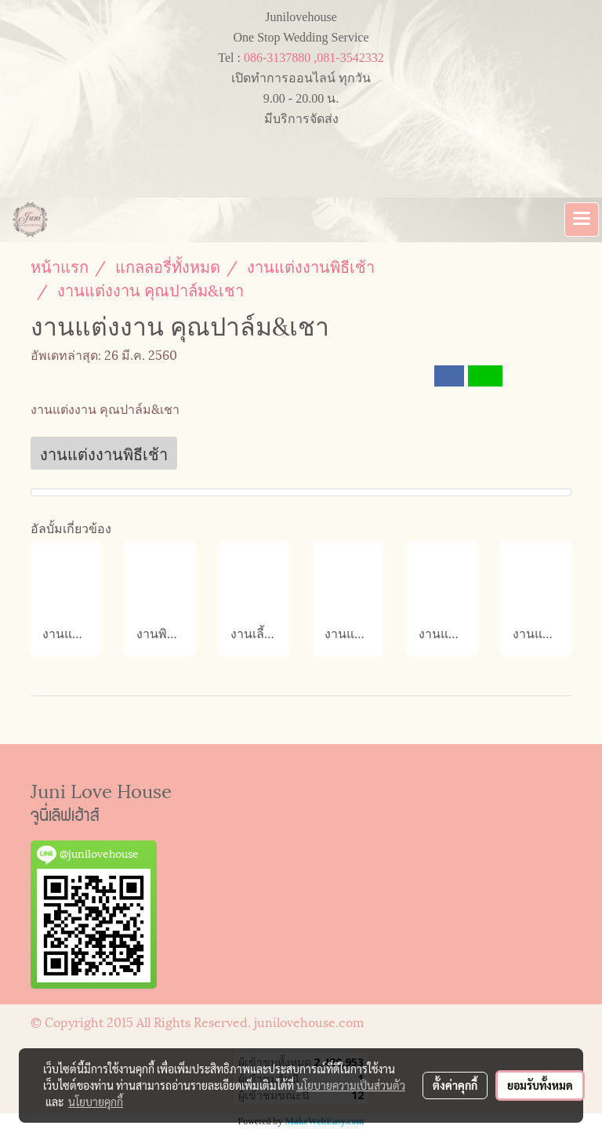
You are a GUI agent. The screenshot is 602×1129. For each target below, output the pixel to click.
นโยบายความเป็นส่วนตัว (350, 1085)
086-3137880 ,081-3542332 (314, 57)
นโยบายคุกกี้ (95, 1102)
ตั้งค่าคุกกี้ (455, 1085)
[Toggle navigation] (581, 219)
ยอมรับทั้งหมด (540, 1085)
